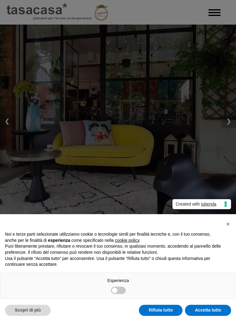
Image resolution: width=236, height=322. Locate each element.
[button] (228, 224)
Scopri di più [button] (28, 310)
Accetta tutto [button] (208, 310)
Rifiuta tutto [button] (161, 310)
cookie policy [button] (127, 240)
